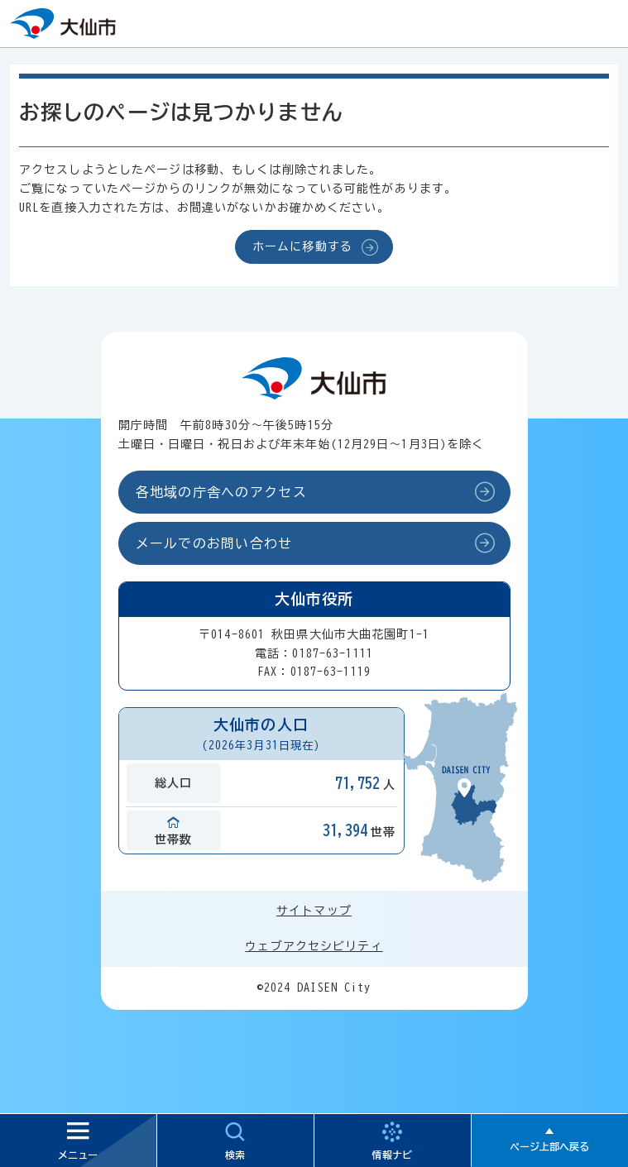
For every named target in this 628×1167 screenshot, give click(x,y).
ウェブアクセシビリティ (313, 946)
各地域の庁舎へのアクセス (221, 492)
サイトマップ (314, 910)
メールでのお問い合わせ (214, 543)
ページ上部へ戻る (549, 1146)
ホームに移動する (302, 246)
